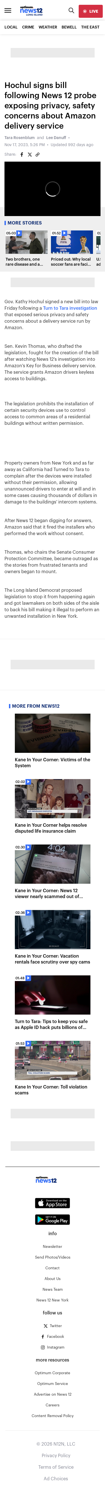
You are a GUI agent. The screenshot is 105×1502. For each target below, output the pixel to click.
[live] (91, 11)
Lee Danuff (56, 138)
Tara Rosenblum (19, 138)
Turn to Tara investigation (70, 308)
